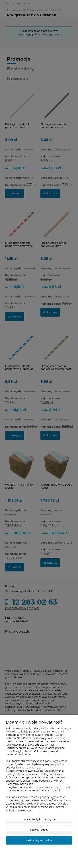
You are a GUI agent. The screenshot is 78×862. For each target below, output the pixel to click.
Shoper (28, 751)
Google (17, 751)
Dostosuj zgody (39, 829)
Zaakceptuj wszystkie (39, 840)
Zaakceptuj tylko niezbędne (39, 819)
